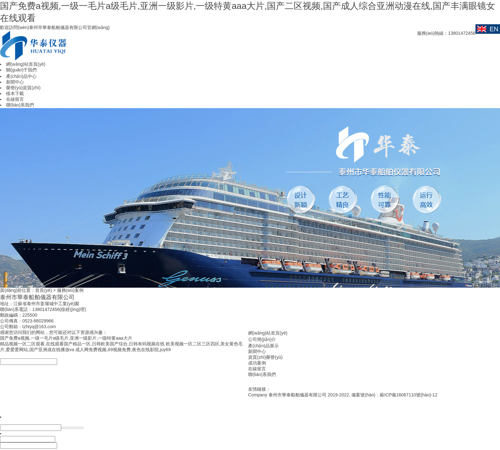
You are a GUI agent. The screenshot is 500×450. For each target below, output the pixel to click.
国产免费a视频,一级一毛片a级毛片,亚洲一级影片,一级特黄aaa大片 (66, 338)
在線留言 (257, 368)
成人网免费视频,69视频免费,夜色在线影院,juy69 (123, 349)
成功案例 (257, 362)
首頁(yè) (43, 290)
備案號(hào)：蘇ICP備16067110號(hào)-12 (394, 394)
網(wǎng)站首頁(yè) (267, 333)
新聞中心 (257, 351)
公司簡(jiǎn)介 (262, 339)
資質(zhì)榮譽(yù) (265, 357)
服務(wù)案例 (70, 290)
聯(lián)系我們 (262, 374)
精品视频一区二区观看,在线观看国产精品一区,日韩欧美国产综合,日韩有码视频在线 (82, 343)
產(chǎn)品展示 (263, 345)
